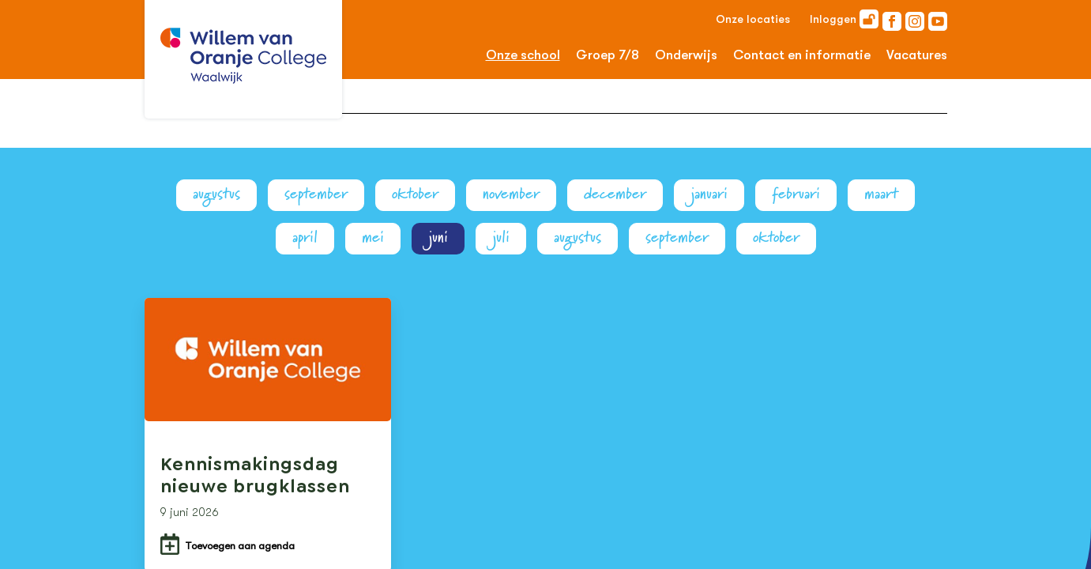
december (615, 194)
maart (881, 194)
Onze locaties (753, 19)
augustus (216, 194)
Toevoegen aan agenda (240, 546)
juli (501, 237)
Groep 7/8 (607, 54)
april (305, 237)
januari (709, 194)
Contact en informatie (802, 54)
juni (438, 237)
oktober (415, 194)
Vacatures (916, 54)
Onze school (523, 54)
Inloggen (844, 18)
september (316, 194)
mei (373, 237)
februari (796, 194)
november (511, 194)
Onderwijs (686, 54)
